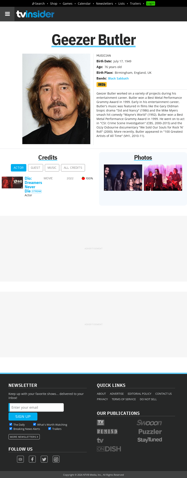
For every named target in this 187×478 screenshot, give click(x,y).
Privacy (102, 399)
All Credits (73, 168)
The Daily (19, 424)
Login (150, 3)
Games (67, 3)
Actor (19, 168)
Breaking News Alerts (26, 429)
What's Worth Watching (52, 424)
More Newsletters (23, 436)
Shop (53, 3)
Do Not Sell (148, 399)
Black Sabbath (118, 78)
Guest (35, 168)
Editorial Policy (139, 394)
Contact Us (163, 394)
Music (52, 168)
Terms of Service (124, 399)
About (101, 394)
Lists (121, 3)
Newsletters (104, 3)
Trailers (135, 3)
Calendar (84, 3)
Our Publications (118, 413)
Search (40, 3)
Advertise (117, 394)
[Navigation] (7, 14)
